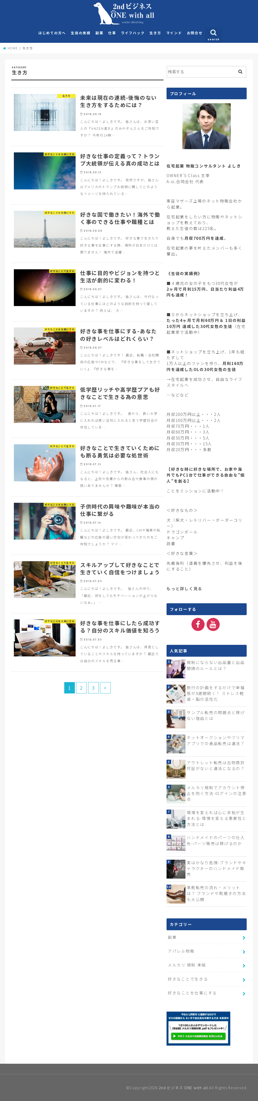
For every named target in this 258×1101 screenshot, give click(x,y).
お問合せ (195, 32)
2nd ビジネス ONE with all (183, 1087)
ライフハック (133, 32)
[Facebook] (198, 624)
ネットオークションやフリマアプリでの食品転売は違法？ (216, 740)
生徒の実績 (81, 32)
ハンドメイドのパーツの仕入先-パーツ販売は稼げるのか (216, 840)
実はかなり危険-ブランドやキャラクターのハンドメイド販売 (216, 868)
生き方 (155, 32)
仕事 (112, 32)
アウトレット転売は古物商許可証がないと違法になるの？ (216, 765)
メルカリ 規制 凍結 (187, 964)
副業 (99, 32)
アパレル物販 (181, 951)
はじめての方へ (52, 32)
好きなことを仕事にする (192, 992)
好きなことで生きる (188, 979)
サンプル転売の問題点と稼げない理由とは (216, 715)
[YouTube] (213, 624)
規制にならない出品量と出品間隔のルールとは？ (216, 665)
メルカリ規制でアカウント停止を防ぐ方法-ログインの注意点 (216, 793)
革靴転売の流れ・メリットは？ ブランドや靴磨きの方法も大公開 (216, 893)
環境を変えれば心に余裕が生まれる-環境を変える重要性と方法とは (216, 818)
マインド (174, 32)
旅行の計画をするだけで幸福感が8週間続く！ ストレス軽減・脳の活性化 (216, 693)
